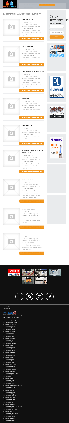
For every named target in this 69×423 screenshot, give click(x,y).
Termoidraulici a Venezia (9, 350)
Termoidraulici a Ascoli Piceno (10, 322)
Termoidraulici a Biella (8, 359)
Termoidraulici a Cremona (9, 395)
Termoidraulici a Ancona (9, 355)
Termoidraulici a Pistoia (8, 411)
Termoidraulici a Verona (9, 352)
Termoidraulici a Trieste (9, 349)
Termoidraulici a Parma (8, 340)
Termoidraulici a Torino (8, 382)
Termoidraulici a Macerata (9, 369)
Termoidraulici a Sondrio (9, 347)
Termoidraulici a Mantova (9, 404)
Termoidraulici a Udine (8, 383)
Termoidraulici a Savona (9, 415)
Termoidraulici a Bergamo (9, 324)
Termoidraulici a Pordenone (9, 343)
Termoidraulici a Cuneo (8, 328)
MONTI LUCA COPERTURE (28, 209)
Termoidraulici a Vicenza (9, 387)
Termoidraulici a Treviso (9, 416)
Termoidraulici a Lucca (8, 335)
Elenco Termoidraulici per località (11, 317)
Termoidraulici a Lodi (8, 402)
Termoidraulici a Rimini (8, 345)
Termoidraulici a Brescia (9, 326)
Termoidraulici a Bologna (9, 394)
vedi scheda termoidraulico (32, 38)
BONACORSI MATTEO (27, 19)
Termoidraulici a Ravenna (9, 378)
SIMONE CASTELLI (26, 234)
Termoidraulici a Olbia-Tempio (10, 373)
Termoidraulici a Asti (8, 357)
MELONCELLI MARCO (27, 180)
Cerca (57, 37)
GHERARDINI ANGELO (27, 126)
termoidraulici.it (7, 307)
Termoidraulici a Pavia (8, 375)
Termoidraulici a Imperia (9, 366)
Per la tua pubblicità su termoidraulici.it (12, 316)
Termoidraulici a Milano (8, 336)
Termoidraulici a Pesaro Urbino (10, 409)
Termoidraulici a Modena (9, 371)
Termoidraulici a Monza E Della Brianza (12, 406)
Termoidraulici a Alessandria (10, 321)
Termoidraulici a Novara (9, 338)
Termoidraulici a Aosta (8, 390)
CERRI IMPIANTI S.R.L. (27, 46)
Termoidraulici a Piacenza (9, 342)
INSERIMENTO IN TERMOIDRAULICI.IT (33, 7)
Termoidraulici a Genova (9, 399)
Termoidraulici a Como (8, 361)
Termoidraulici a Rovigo (8, 380)
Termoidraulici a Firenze (9, 329)
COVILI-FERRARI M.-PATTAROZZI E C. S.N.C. (33, 71)
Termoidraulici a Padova (9, 408)
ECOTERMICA (25, 98)
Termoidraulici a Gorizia (9, 331)
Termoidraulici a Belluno (9, 392)
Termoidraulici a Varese (9, 418)
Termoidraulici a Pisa (8, 376)
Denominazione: (54, 30)
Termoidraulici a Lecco (8, 333)
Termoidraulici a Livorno (9, 368)
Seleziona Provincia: (56, 23)
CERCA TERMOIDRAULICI (30, 5)
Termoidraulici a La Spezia (9, 401)
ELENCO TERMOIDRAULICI (47, 5)
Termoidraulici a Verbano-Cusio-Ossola (12, 385)
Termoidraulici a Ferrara (9, 397)
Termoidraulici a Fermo (8, 362)
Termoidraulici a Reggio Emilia (10, 413)
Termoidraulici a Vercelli (9, 420)
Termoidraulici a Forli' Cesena (10, 364)
